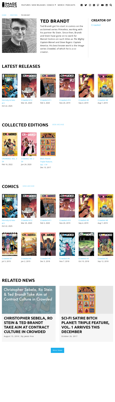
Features (26, 5)
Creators (13, 15)
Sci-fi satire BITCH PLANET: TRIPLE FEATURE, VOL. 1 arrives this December (85, 325)
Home (4, 15)
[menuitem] (26, 5)
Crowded (96, 25)
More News (57, 350)
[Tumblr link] (94, 5)
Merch (61, 5)
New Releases (39, 5)
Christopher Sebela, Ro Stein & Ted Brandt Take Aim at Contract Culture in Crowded (28, 325)
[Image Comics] (9, 5)
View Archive (58, 124)
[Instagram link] (90, 5)
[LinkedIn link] (107, 5)
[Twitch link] (98, 5)
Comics (50, 5)
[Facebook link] (82, 5)
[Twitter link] (86, 5)
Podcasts (70, 5)
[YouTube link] (102, 5)
